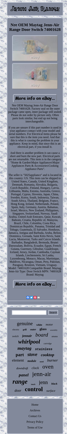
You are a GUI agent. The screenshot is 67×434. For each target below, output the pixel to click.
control (34, 389)
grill (25, 329)
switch (15, 336)
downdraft (22, 368)
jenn (43, 382)
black (54, 383)
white (39, 325)
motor (49, 324)
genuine (25, 323)
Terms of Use (35, 427)
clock (35, 368)
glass (43, 329)
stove (32, 354)
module (32, 360)
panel (24, 375)
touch (33, 384)
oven (47, 366)
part (20, 354)
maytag (24, 348)
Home (34, 404)
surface (50, 390)
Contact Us (35, 416)
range (20, 381)
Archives (35, 410)
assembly (54, 330)
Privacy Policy (35, 421)
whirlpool (29, 342)
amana (55, 336)
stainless (43, 349)
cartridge (48, 343)
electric (15, 329)
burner (52, 360)
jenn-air (41, 374)
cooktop (47, 355)
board (41, 335)
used (42, 361)
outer (33, 329)
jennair (27, 336)
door (17, 390)
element (18, 360)
